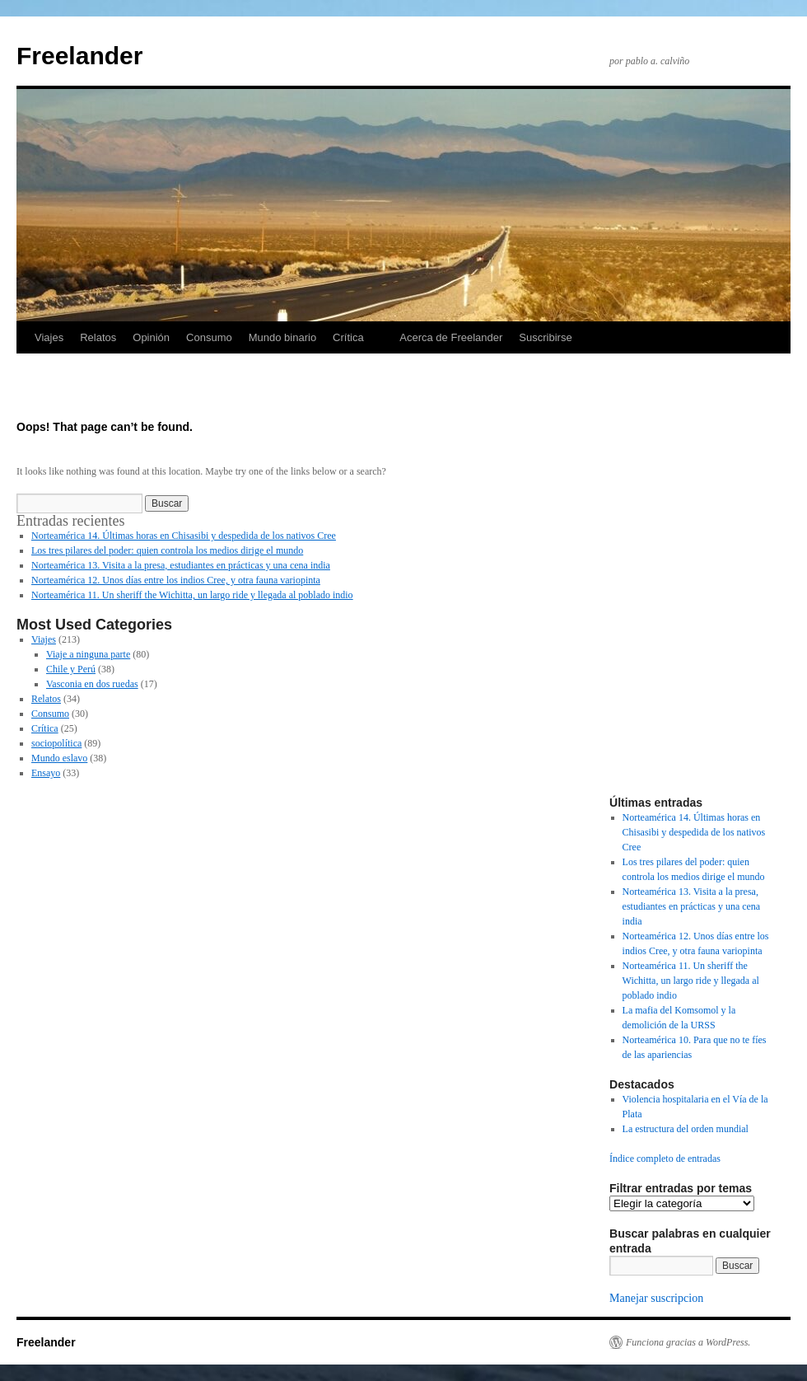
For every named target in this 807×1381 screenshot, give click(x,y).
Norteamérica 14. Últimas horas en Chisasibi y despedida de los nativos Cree (183, 535)
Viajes (49, 337)
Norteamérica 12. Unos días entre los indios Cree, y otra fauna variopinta (175, 580)
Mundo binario (282, 337)
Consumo (209, 337)
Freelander (79, 55)
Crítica (348, 337)
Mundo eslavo (59, 758)
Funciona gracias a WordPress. (688, 1342)
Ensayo (45, 773)
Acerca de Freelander (450, 337)
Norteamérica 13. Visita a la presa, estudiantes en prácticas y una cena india (180, 565)
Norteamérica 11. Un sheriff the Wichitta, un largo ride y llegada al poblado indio (192, 595)
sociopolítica (56, 743)
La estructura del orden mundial (686, 1129)
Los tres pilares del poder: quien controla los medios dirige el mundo (167, 550)
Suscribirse (545, 337)
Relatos (98, 337)
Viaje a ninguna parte (88, 654)
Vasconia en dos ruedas (92, 684)
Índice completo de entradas (665, 1158)
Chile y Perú (71, 669)
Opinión (151, 337)
